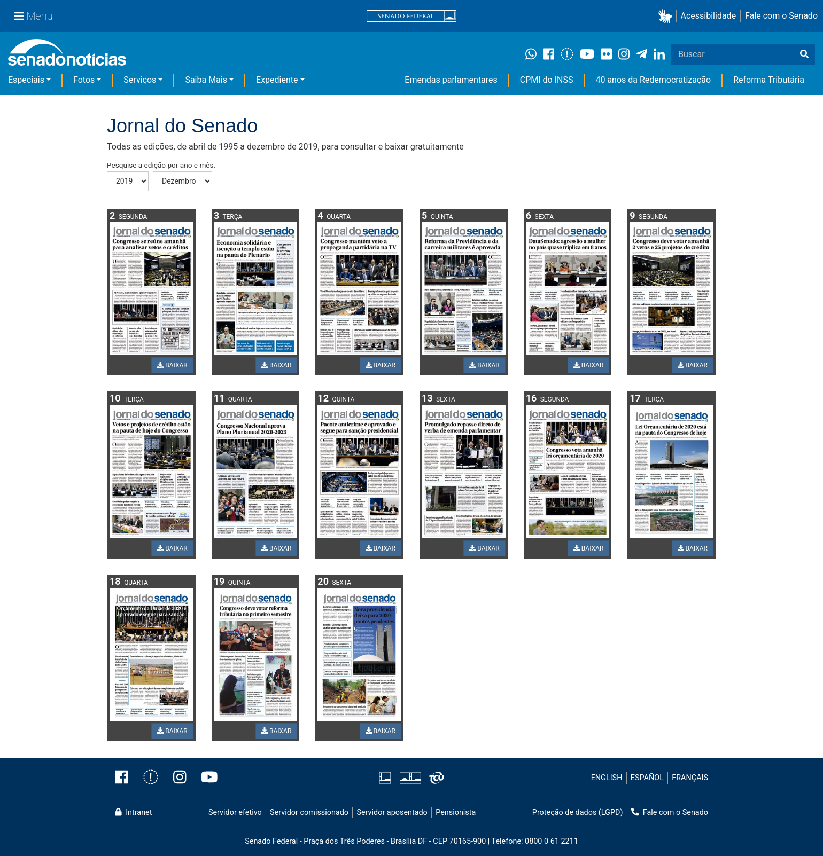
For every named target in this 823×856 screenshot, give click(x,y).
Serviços (139, 80)
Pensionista (456, 812)
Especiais (26, 80)
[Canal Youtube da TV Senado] (205, 778)
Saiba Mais (206, 80)
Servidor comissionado (309, 812)
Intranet (133, 812)
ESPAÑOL (647, 777)
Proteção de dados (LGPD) (577, 812)
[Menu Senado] (33, 16)
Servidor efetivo (235, 812)
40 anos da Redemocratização (653, 80)
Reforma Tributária (768, 80)
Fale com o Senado (781, 16)
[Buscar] (804, 54)
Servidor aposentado (391, 812)
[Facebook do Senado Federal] (125, 778)
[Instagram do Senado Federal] (180, 778)
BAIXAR (172, 365)
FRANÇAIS (690, 777)
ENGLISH (607, 777)
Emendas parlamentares (451, 80)
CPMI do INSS (546, 80)
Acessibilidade (708, 16)
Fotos (84, 80)
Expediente (277, 80)
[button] (667, 16)
